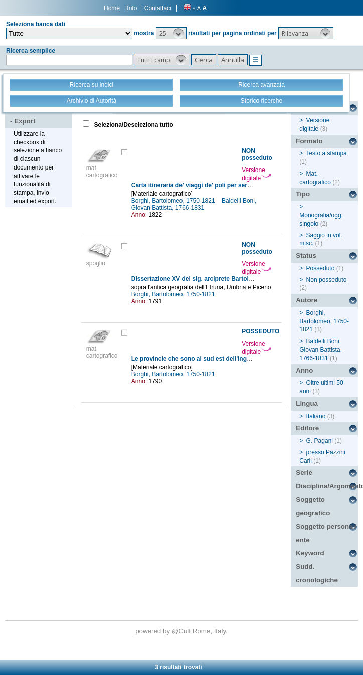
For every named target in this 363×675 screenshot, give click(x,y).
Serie (304, 472)
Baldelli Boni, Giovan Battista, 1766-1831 (194, 204)
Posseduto (320, 268)
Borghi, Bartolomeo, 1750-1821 (174, 200)
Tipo (303, 194)
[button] (171, 33)
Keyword (310, 553)
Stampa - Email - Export (40, 114)
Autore (306, 300)
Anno (304, 370)
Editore (307, 428)
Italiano (316, 416)
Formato (309, 141)
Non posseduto (326, 279)
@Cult (182, 631)
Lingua (307, 403)
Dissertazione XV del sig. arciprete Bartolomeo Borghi (208, 278)
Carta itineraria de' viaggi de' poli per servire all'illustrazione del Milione (233, 185)
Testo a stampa (326, 153)
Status (306, 255)
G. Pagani (319, 440)
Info (132, 8)
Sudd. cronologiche (317, 573)
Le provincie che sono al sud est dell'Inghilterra (199, 358)
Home (112, 8)
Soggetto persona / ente (326, 533)
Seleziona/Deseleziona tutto (132, 124)
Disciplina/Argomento (327, 486)
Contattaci (157, 8)
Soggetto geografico (313, 506)
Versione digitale (256, 174)
